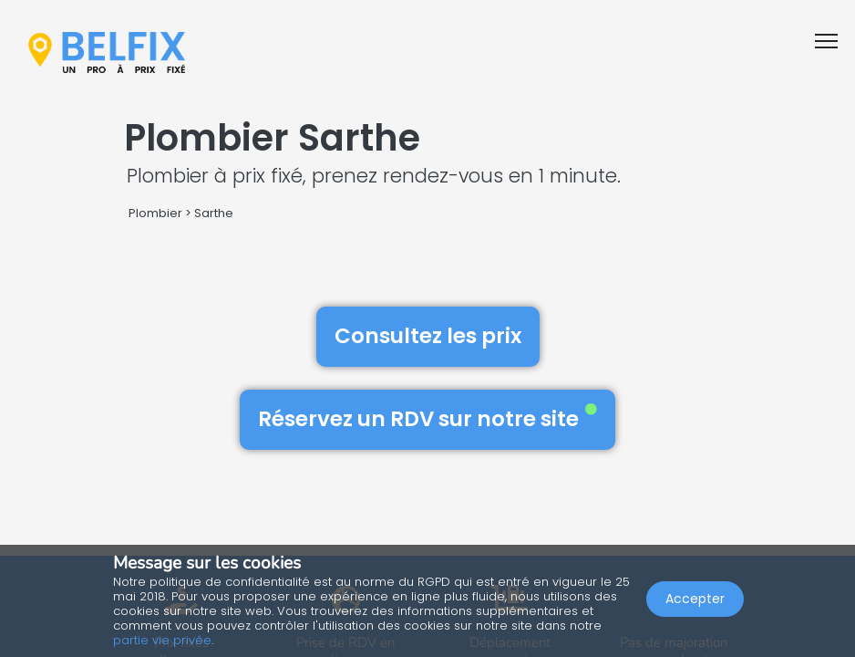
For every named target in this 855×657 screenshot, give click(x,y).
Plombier (155, 213)
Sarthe (213, 213)
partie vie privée (162, 640)
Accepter (695, 598)
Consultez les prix (428, 335)
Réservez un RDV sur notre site (427, 418)
